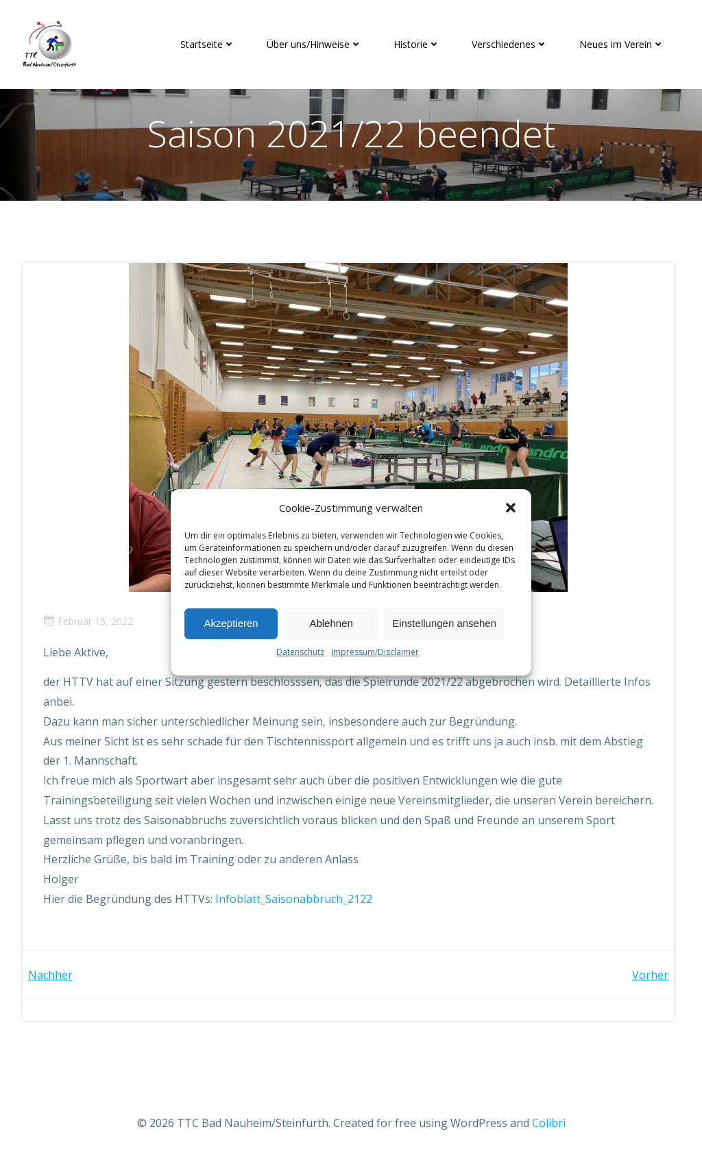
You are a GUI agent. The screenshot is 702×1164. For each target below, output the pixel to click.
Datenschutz (300, 652)
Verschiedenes (510, 44)
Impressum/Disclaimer (375, 652)
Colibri (549, 1122)
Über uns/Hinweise (314, 44)
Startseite (207, 44)
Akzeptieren (231, 623)
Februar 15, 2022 (88, 621)
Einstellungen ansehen (444, 623)
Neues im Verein (621, 44)
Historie (417, 44)
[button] (511, 508)
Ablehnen (330, 623)
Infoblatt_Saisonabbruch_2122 (293, 898)
